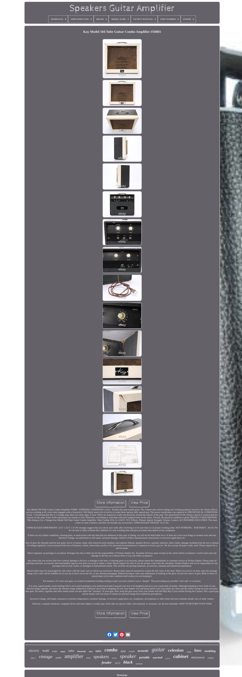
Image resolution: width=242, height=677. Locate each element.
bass (197, 650)
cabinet (180, 656)
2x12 (123, 651)
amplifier (74, 656)
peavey (167, 658)
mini (88, 658)
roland (210, 658)
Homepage (122, 675)
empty (62, 651)
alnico (33, 658)
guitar (158, 650)
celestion (176, 650)
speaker (128, 656)
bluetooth (81, 651)
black (128, 662)
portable (144, 657)
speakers (101, 656)
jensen (114, 658)
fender (107, 662)
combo (110, 650)
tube (71, 651)
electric (34, 651)
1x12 (117, 662)
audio (58, 657)
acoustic (143, 651)
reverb (132, 651)
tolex (98, 651)
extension (139, 664)
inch (91, 651)
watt (45, 650)
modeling (210, 651)
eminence (197, 657)
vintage (45, 656)
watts (54, 651)
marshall (157, 657)
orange (189, 652)
